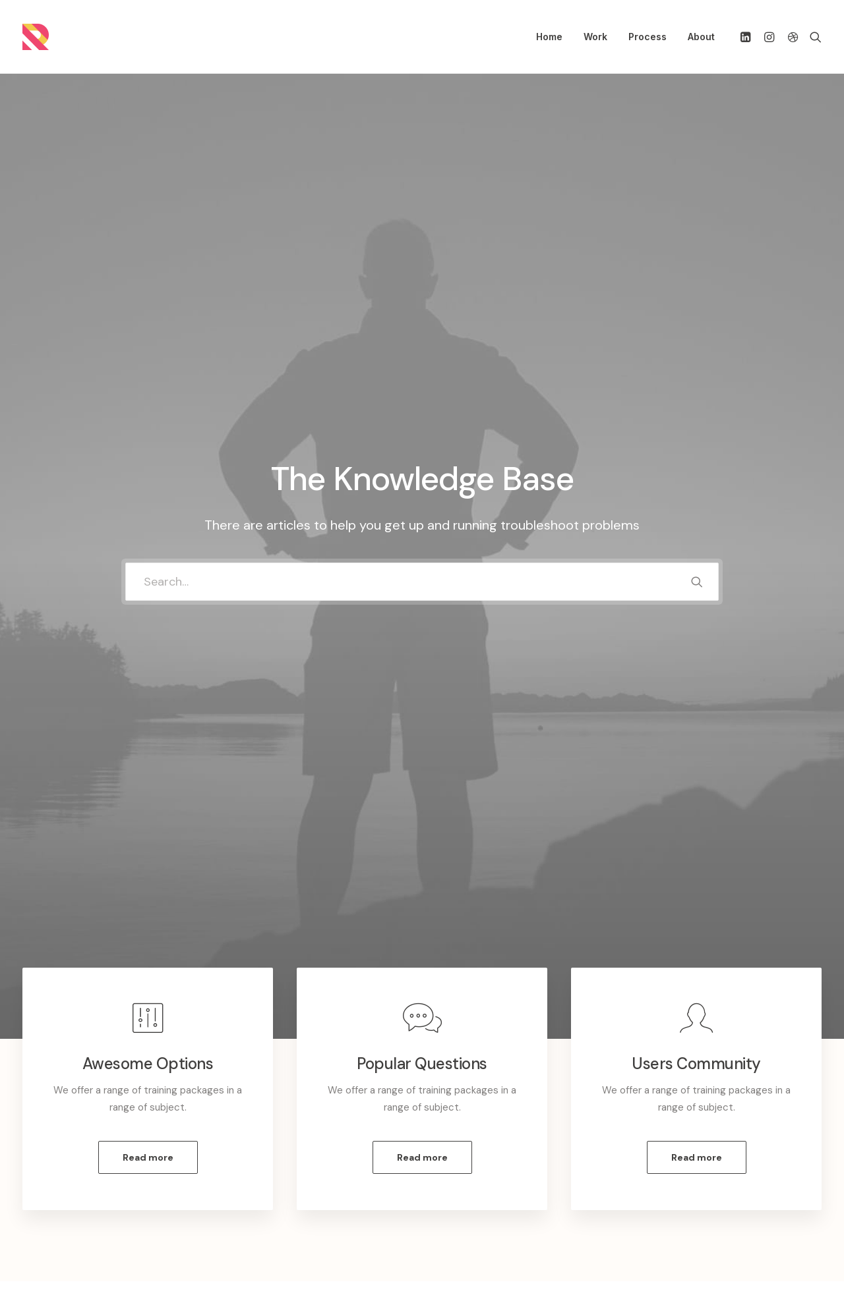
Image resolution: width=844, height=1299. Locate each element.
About (701, 36)
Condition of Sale (273, 1202)
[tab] (139, 799)
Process (647, 36)
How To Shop (476, 1150)
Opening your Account (497, 1133)
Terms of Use (264, 1184)
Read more (148, 518)
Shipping (465, 1167)
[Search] (813, 37)
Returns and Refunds (281, 1150)
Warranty (255, 1219)
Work (595, 36)
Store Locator (478, 1202)
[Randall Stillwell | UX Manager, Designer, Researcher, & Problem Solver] (35, 37)
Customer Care (269, 1133)
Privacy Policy (265, 1167)
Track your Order (484, 1184)
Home (549, 36)
